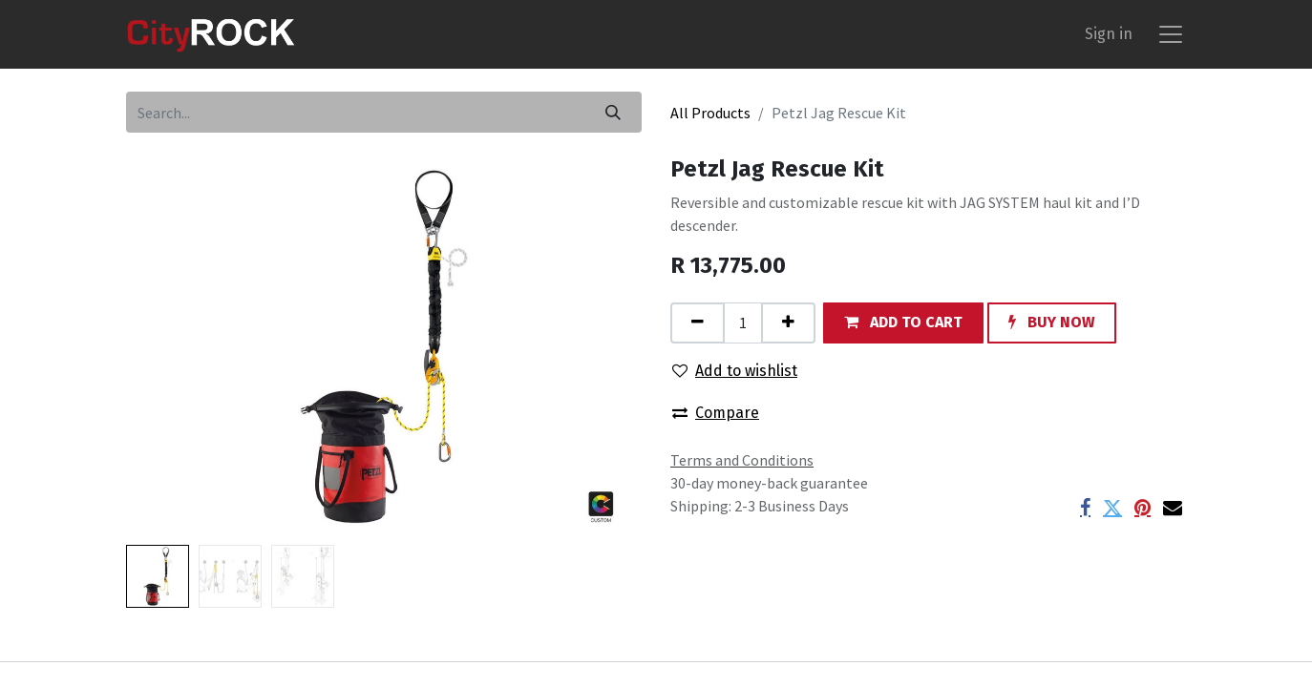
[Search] (613, 112)
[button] (903, 323)
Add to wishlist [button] (734, 371)
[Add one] (788, 323)
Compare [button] (715, 413)
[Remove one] (697, 323)
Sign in (1108, 34)
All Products (710, 112)
